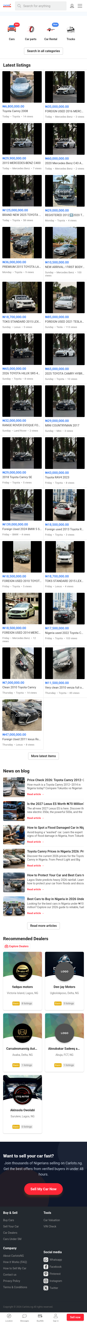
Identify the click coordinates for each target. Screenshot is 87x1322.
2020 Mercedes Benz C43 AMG (65, 163)
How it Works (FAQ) (15, 1262)
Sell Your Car (11, 1226)
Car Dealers (10, 1232)
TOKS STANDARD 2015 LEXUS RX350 (22, 321)
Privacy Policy (11, 1280)
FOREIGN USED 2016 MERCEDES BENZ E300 (65, 111)
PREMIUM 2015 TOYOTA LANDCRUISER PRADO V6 (22, 267)
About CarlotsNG (13, 1255)
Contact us (9, 1274)
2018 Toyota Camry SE (17, 477)
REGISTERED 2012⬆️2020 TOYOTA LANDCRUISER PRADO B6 (65, 215)
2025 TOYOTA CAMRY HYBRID (65, 373)
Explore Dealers (17, 946)
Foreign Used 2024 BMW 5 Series (22, 529)
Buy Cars (8, 1220)
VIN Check (50, 1226)
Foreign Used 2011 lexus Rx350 (22, 739)
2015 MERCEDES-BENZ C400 (21, 163)
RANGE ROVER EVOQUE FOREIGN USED (22, 425)
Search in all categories (43, 51)
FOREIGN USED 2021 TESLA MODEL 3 (65, 321)
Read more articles (43, 926)
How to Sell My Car (14, 1268)
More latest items (43, 756)
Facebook (53, 1266)
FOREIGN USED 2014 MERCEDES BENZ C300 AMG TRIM (22, 632)
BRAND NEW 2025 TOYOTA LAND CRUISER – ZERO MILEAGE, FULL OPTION (22, 215)
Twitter (51, 1288)
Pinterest (52, 1273)
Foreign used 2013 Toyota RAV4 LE (65, 529)
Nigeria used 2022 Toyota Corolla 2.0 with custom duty (65, 633)
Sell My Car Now (44, 1189)
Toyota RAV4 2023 (57, 477)
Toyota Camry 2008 (15, 111)
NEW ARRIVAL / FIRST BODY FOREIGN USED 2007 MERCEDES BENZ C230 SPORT (65, 267)
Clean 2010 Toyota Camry (19, 687)
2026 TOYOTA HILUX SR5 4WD (22, 373)
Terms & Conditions (15, 1287)
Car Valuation (52, 1220)
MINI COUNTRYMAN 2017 (62, 425)
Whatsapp (53, 1259)
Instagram (53, 1281)
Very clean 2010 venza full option (65, 687)
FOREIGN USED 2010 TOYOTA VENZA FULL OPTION (22, 581)
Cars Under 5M (12, 1239)
